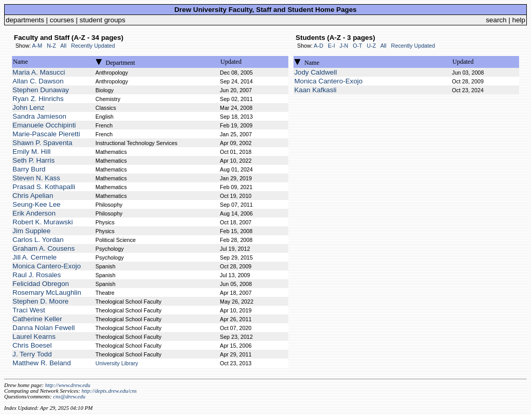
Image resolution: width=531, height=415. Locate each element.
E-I (331, 45)
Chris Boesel (32, 345)
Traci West (28, 310)
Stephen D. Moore (40, 301)
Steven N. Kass (36, 178)
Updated (231, 61)
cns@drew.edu (69, 396)
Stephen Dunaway (40, 90)
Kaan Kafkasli (315, 90)
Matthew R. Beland (41, 363)
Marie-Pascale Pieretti (46, 134)
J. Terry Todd (32, 354)
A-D (318, 45)
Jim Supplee (31, 231)
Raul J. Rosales (36, 275)
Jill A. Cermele (34, 257)
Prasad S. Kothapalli (43, 187)
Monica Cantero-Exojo (46, 266)
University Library (116, 363)
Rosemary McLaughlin (46, 292)
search (496, 20)
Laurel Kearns (33, 336)
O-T (357, 45)
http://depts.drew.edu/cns (109, 391)
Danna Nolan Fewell (43, 328)
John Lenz (28, 107)
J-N (344, 45)
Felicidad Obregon (40, 284)
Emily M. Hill (31, 151)
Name (20, 61)
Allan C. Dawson (38, 81)
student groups (102, 20)
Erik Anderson (33, 213)
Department (120, 62)
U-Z (371, 45)
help (518, 20)
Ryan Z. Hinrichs (38, 99)
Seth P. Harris (33, 160)
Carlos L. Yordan (38, 240)
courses (62, 20)
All (63, 45)
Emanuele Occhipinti (44, 125)
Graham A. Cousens (43, 248)
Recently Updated (93, 45)
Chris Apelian (32, 195)
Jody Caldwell (315, 72)
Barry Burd (29, 169)
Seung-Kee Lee (36, 204)
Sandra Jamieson (39, 116)
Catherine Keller (37, 319)
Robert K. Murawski (42, 222)
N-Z (51, 45)
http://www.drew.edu (67, 385)
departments (25, 20)
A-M (37, 45)
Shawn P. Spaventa (42, 143)
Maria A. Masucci (38, 72)
